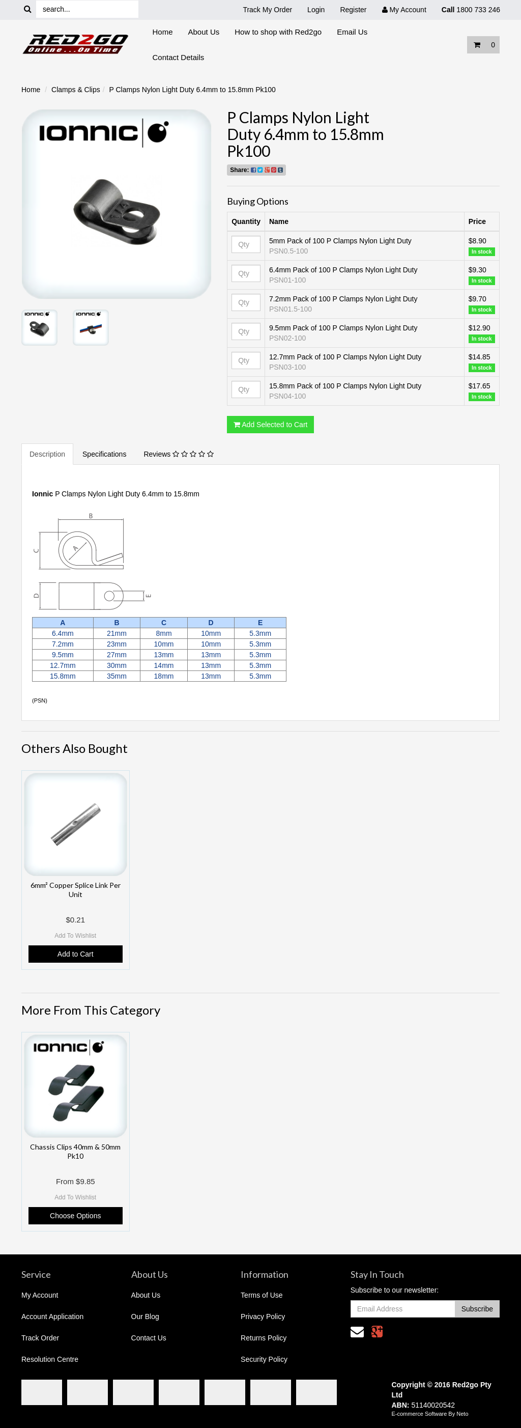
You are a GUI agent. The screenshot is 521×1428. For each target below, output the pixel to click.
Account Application (52, 1316)
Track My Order (267, 10)
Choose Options (75, 1216)
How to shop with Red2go (278, 31)
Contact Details (179, 57)
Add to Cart (75, 954)
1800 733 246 (471, 10)
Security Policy (264, 1359)
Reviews (178, 454)
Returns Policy (263, 1338)
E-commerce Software (419, 1414)
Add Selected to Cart (270, 425)
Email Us (352, 31)
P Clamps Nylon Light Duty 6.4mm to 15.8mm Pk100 (192, 90)
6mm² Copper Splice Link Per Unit (76, 890)
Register (353, 10)
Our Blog (145, 1316)
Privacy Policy (263, 1316)
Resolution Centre (49, 1359)
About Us (204, 31)
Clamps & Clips (75, 90)
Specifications (104, 454)
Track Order (40, 1338)
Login (316, 10)
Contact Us (148, 1338)
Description (47, 454)
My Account (39, 1295)
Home (163, 31)
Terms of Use (261, 1295)
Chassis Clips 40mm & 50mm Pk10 (75, 1151)
